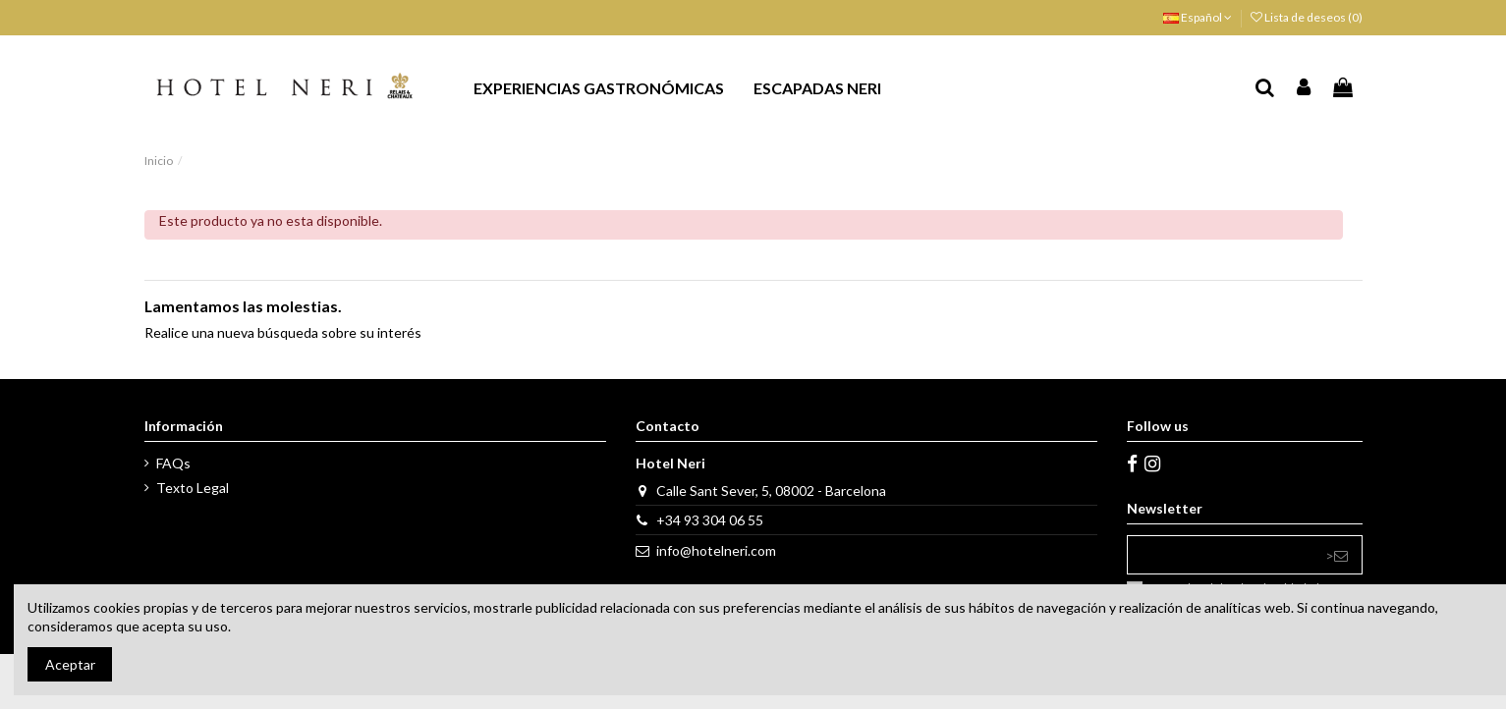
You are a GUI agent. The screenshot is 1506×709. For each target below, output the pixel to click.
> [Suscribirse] (1336, 555)
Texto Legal (192, 487)
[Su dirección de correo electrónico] (1219, 554)
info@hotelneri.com (716, 550)
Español (1197, 17)
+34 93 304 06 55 (709, 520)
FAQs (173, 463)
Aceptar (70, 664)
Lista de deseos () (1307, 17)
